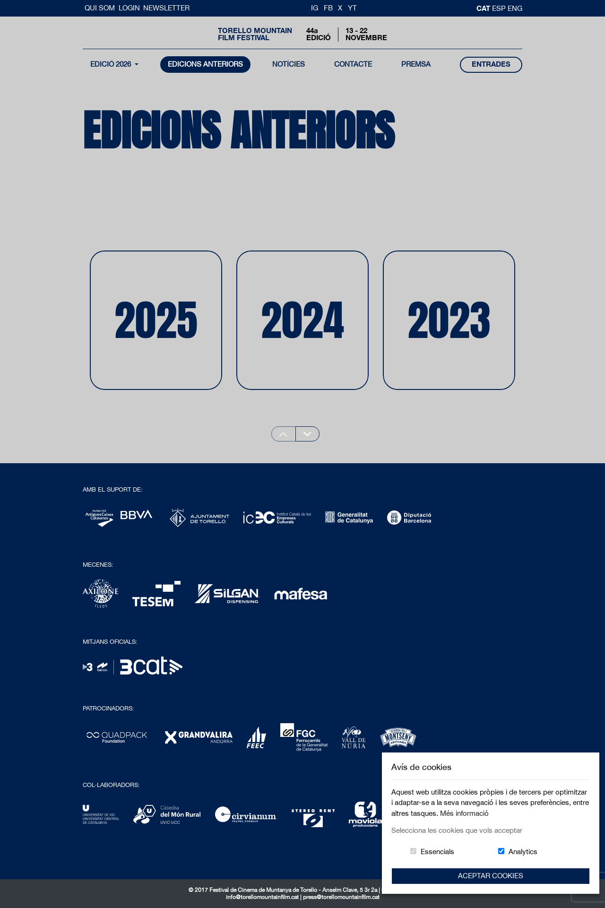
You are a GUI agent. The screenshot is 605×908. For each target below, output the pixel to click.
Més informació (464, 813)
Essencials (437, 851)
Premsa (416, 64)
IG (314, 8)
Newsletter (166, 8)
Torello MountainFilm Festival (255, 34)
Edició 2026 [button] (111, 64)
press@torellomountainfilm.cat (341, 897)
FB (328, 8)
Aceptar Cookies (490, 876)
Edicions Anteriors (205, 64)
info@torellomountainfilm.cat (263, 897)
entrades (491, 64)
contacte (353, 64)
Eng (515, 8)
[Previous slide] (283, 433)
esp (500, 8)
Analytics (523, 851)
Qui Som (101, 8)
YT (352, 8)
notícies (288, 64)
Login (129, 8)
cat (484, 8)
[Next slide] (307, 433)
